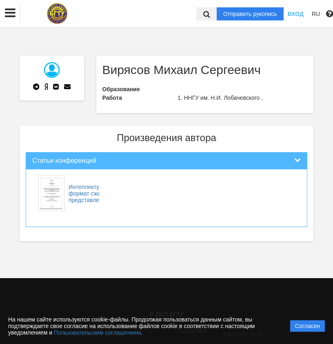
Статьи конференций (64, 160)
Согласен (307, 326)
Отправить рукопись (250, 14)
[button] (10, 13)
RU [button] (316, 14)
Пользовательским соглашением (97, 332)
